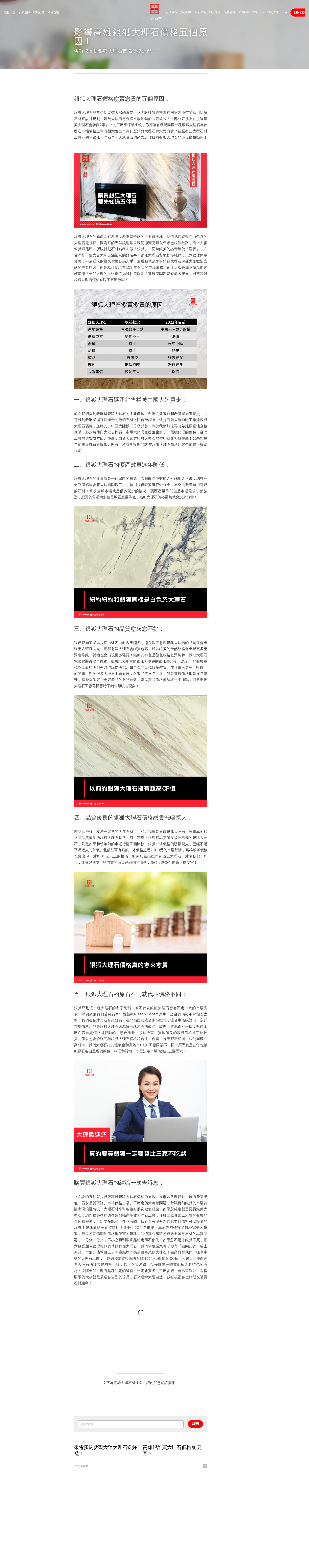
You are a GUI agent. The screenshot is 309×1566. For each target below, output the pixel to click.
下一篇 (162, 1523)
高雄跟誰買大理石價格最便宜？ (190, 1529)
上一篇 (80, 1523)
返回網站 (81, 1541)
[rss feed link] (233, 1542)
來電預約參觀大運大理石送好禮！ (110, 1529)
